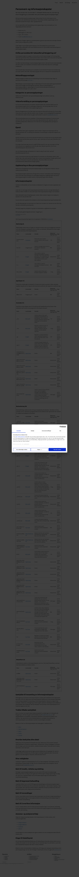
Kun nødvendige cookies (21, 449)
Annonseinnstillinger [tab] (46, 430)
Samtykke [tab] (18, 430)
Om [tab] (60, 430)
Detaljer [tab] (32, 430)
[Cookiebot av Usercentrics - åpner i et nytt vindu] (60, 427)
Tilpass (39, 449)
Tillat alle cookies (57, 449)
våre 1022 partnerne (20, 436)
